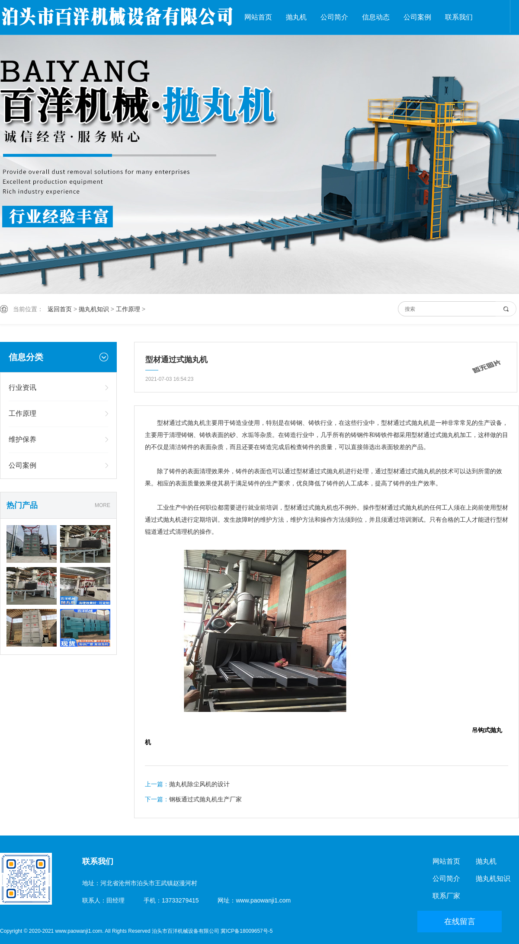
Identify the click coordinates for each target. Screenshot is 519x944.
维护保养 (22, 439)
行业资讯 (22, 387)
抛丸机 (296, 17)
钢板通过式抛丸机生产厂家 (205, 799)
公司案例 (417, 17)
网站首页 (258, 17)
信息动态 (376, 17)
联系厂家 (446, 895)
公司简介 (334, 17)
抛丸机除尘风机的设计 (199, 784)
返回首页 (60, 309)
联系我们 (459, 17)
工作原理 (128, 309)
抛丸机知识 (94, 309)
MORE (102, 505)
